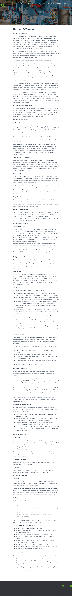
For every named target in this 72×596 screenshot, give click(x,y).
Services (28, 3)
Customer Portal (66, 3)
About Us (53, 3)
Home (22, 3)
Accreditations (42, 3)
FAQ (48, 3)
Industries (34, 3)
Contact (59, 3)
